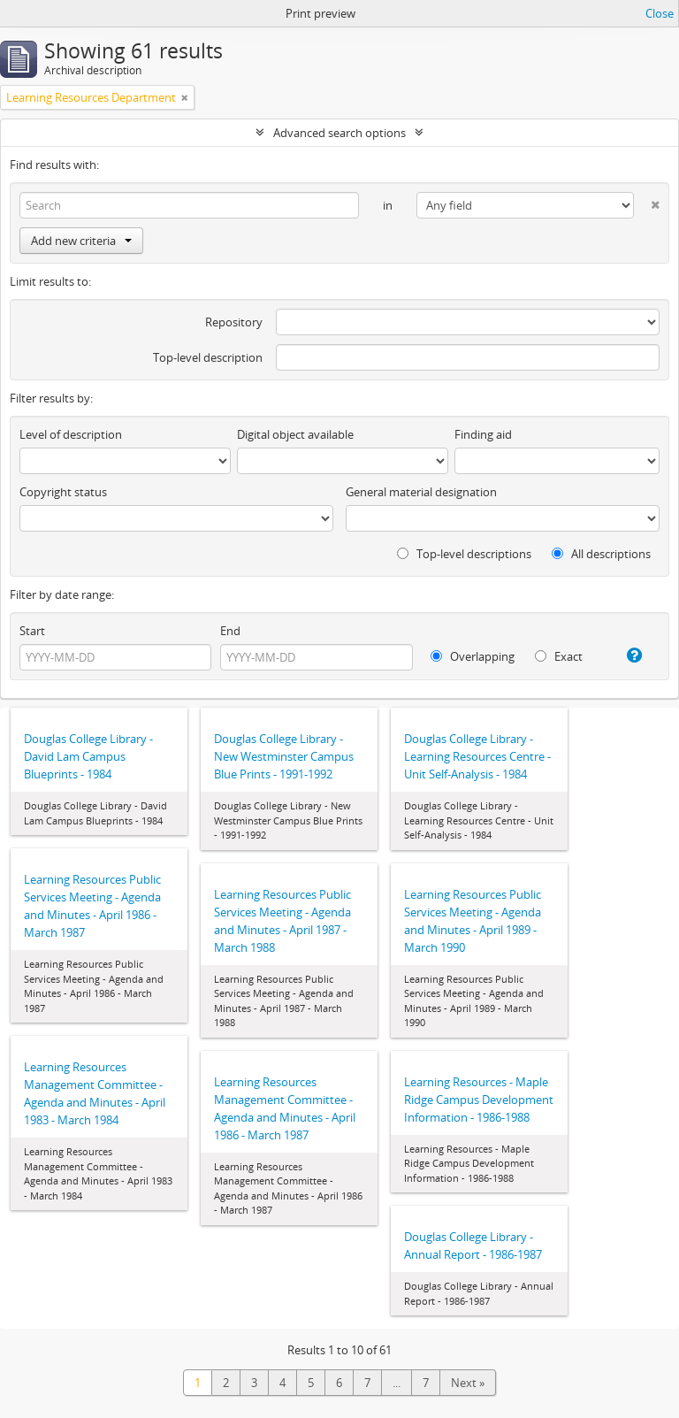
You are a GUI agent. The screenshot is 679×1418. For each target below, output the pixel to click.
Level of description (70, 434)
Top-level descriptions (464, 554)
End (230, 631)
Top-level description (208, 357)
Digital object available (295, 434)
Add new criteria (81, 241)
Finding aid (483, 434)
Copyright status (63, 492)
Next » (467, 1383)
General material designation (421, 492)
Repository (234, 322)
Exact (559, 656)
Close (659, 13)
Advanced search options (339, 133)
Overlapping (473, 656)
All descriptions (601, 554)
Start (32, 631)
